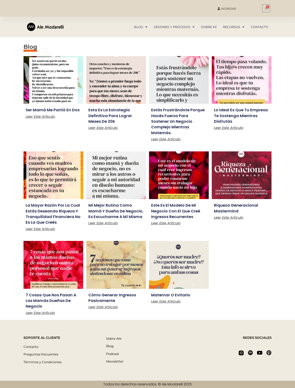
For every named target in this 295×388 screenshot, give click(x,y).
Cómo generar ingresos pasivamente (112, 297)
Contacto (259, 27)
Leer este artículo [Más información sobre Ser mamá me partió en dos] (40, 116)
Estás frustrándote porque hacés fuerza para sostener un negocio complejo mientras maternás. (178, 121)
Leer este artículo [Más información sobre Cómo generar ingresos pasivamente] (103, 307)
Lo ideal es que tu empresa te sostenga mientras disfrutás (241, 115)
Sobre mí (209, 27)
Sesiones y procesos (174, 27)
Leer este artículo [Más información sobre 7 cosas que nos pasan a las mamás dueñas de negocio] (40, 312)
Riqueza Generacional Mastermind (236, 208)
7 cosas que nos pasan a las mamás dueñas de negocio (51, 300)
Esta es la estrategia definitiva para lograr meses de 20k (110, 115)
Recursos (233, 27)
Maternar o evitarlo (170, 295)
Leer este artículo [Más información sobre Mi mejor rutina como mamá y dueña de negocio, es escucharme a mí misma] (103, 223)
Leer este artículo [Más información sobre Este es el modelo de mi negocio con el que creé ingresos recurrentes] (165, 223)
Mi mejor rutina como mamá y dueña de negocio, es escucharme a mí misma (115, 211)
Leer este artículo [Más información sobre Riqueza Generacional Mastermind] (228, 217)
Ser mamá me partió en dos (53, 110)
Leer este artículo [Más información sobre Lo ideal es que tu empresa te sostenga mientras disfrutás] (228, 127)
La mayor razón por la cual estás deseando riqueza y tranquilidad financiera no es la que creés (53, 214)
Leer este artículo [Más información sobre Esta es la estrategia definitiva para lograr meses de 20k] (103, 127)
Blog (140, 27)
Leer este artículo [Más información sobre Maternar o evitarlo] (165, 301)
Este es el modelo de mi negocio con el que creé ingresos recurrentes (175, 211)
